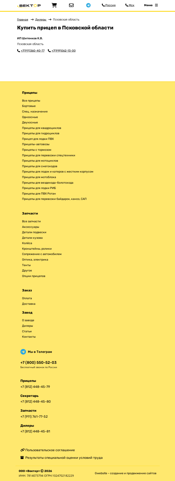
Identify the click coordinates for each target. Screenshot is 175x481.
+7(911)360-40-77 (33, 50)
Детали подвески (34, 232)
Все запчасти (31, 221)
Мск (129, 5)
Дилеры (41, 19)
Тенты (26, 265)
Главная (22, 19)
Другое (27, 270)
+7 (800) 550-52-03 (38, 362)
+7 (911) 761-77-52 (34, 416)
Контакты (29, 336)
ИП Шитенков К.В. (30, 38)
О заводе (28, 320)
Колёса (27, 243)
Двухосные (30, 122)
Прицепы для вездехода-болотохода (47, 182)
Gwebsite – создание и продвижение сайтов (125, 473)
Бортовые (29, 106)
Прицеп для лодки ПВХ (38, 139)
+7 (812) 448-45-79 (35, 387)
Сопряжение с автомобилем (42, 254)
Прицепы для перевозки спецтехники (48, 155)
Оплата (27, 298)
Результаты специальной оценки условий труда (61, 458)
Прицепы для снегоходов (39, 166)
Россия (109, 5)
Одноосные (30, 117)
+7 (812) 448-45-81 (35, 431)
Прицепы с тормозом (36, 150)
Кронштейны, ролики (37, 248)
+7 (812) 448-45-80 (35, 401)
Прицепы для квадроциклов (41, 128)
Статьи (27, 331)
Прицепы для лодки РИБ (39, 188)
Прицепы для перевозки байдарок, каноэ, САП (54, 199)
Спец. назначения (35, 111)
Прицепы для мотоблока (39, 177)
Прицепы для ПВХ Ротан (39, 193)
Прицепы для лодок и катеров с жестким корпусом (57, 171)
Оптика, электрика (35, 259)
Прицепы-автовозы (35, 144)
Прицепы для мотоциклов (40, 160)
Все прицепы (31, 100)
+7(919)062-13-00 (64, 50)
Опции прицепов (33, 276)
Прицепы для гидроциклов (40, 133)
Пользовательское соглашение (47, 450)
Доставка (28, 304)
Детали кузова (32, 238)
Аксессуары (30, 227)
